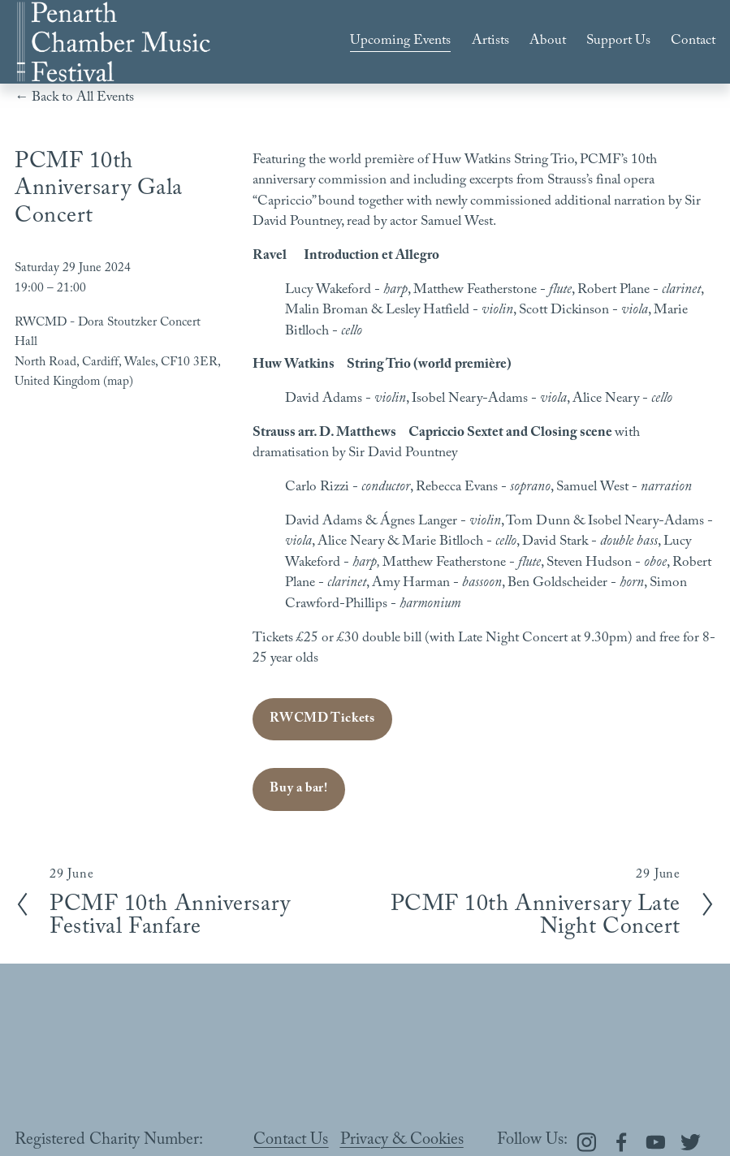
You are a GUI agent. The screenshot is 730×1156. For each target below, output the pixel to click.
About (547, 42)
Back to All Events (83, 99)
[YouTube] (656, 1142)
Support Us (618, 42)
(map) (118, 383)
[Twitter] (690, 1142)
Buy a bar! (298, 789)
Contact (693, 42)
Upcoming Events (400, 42)
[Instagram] (587, 1142)
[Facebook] (621, 1142)
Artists (490, 42)
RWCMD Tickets (322, 720)
